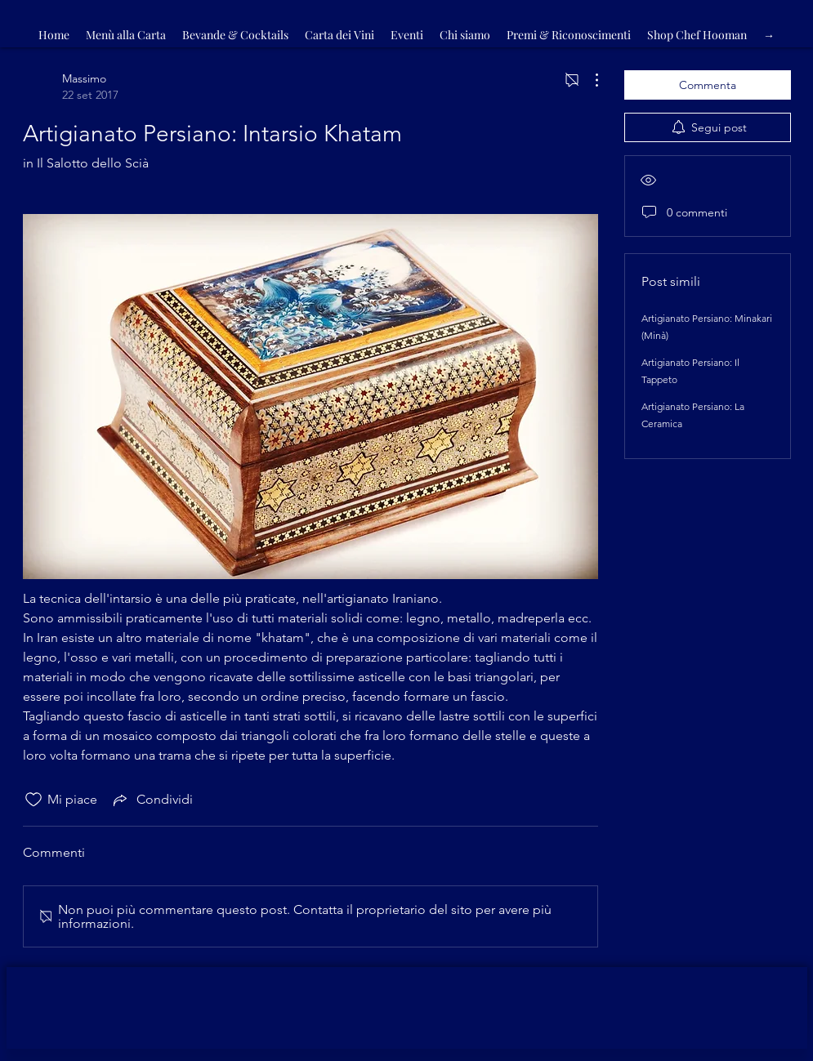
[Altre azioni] (588, 80)
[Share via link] (151, 799)
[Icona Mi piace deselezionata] (33, 799)
